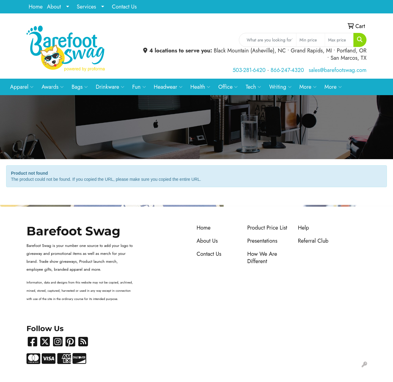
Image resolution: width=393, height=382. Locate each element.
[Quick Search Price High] (339, 40)
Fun (139, 87)
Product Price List (267, 228)
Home (36, 7)
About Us (207, 241)
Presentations (262, 241)
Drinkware (110, 87)
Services (86, 7)
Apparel (22, 87)
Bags (80, 87)
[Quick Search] (267, 40)
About (54, 7)
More (308, 87)
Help (303, 228)
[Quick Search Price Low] (310, 40)
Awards (52, 87)
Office (228, 87)
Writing (280, 87)
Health (200, 87)
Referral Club (313, 241)
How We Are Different (262, 257)
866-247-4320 (287, 70)
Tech (253, 87)
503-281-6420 (248, 70)
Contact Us (124, 7)
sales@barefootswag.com (337, 70)
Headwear (168, 87)
